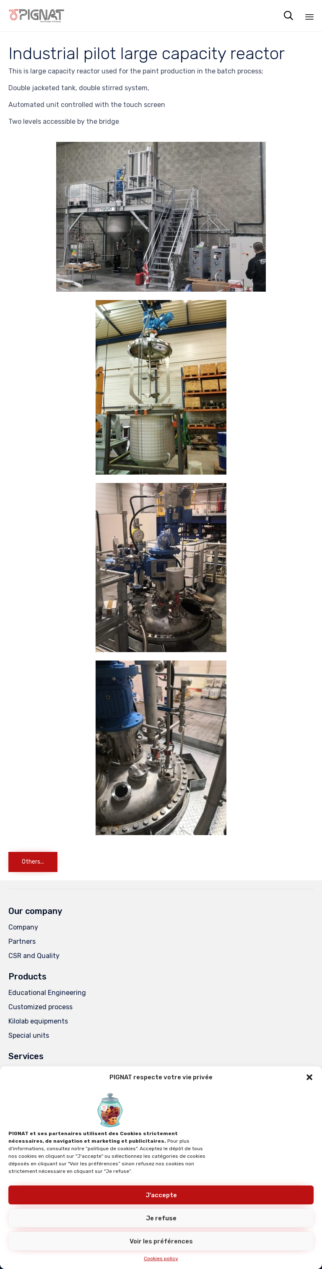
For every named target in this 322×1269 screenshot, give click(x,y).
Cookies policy (161, 1258)
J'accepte (161, 1195)
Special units (28, 1035)
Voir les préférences (161, 1241)
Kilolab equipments (38, 1021)
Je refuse (161, 1218)
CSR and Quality (34, 956)
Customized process (40, 1007)
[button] (309, 1077)
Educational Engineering (47, 993)
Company (23, 927)
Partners (22, 941)
